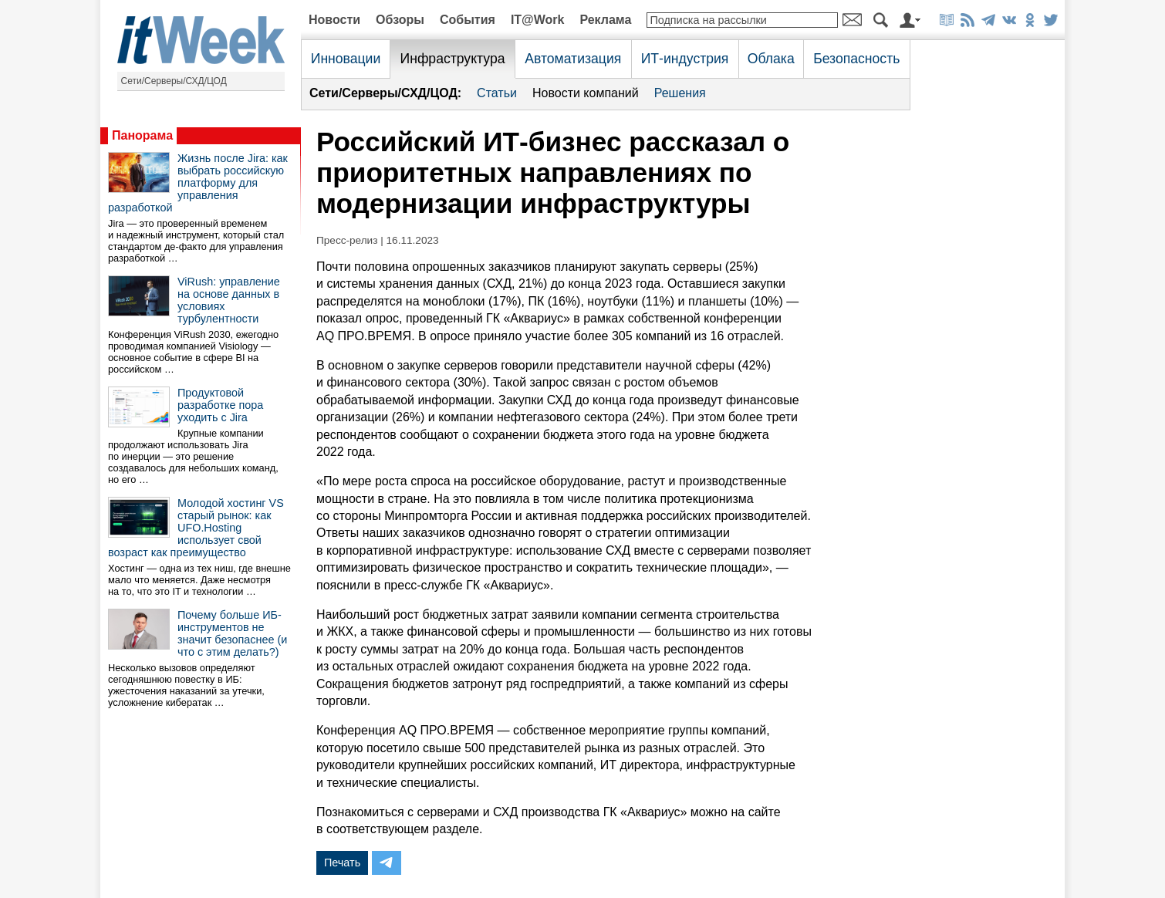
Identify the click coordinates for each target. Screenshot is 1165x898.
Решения (680, 93)
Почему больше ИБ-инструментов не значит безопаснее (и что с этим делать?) (232, 633)
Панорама (142, 135)
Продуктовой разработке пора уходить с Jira (220, 405)
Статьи (497, 93)
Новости (334, 19)
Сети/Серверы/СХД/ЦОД (174, 81)
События (467, 19)
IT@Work (538, 19)
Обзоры (400, 19)
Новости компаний (585, 93)
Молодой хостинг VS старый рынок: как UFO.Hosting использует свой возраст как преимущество (196, 528)
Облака (771, 58)
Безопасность (856, 58)
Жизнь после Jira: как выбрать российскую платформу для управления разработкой (198, 183)
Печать (342, 862)
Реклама (605, 19)
